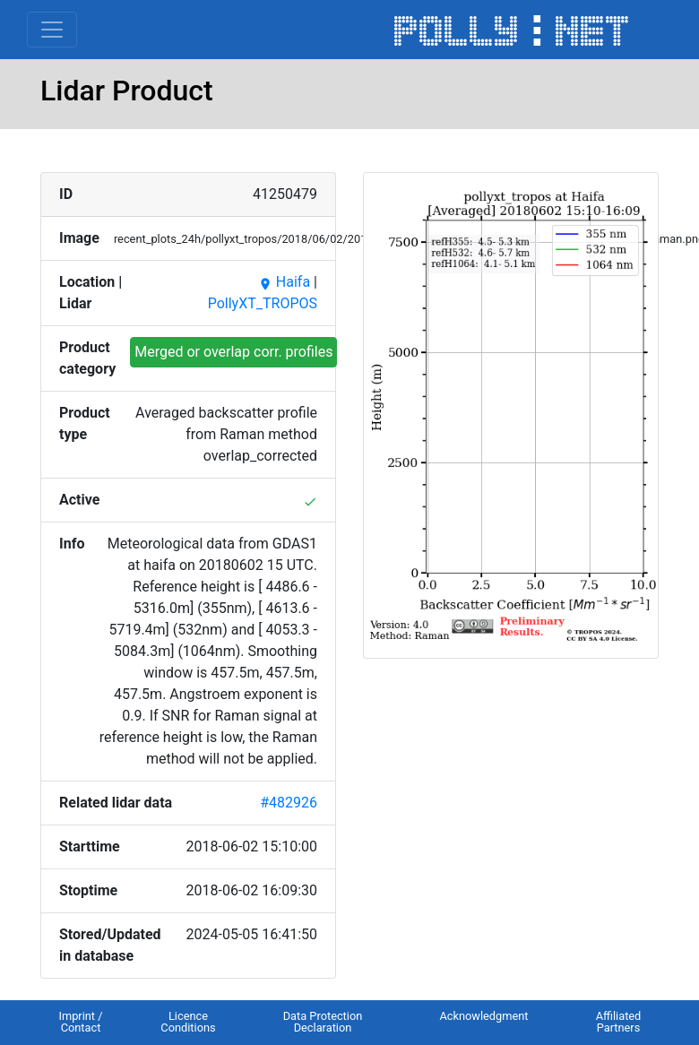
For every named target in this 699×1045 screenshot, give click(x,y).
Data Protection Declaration (323, 1021)
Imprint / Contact (80, 1021)
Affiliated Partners (619, 1021)
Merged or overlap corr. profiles (233, 351)
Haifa (284, 281)
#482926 (288, 802)
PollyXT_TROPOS (262, 303)
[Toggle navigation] (52, 30)
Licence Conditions (187, 1021)
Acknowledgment (483, 1016)
